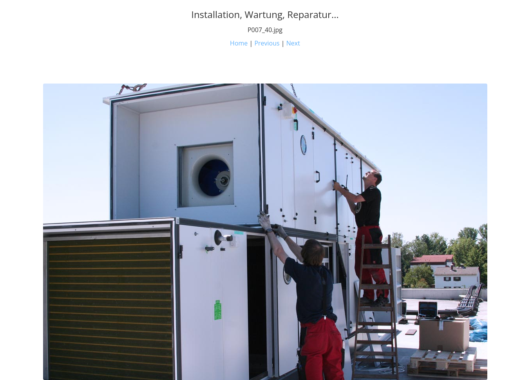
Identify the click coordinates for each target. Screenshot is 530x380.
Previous (266, 43)
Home (239, 43)
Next (293, 43)
